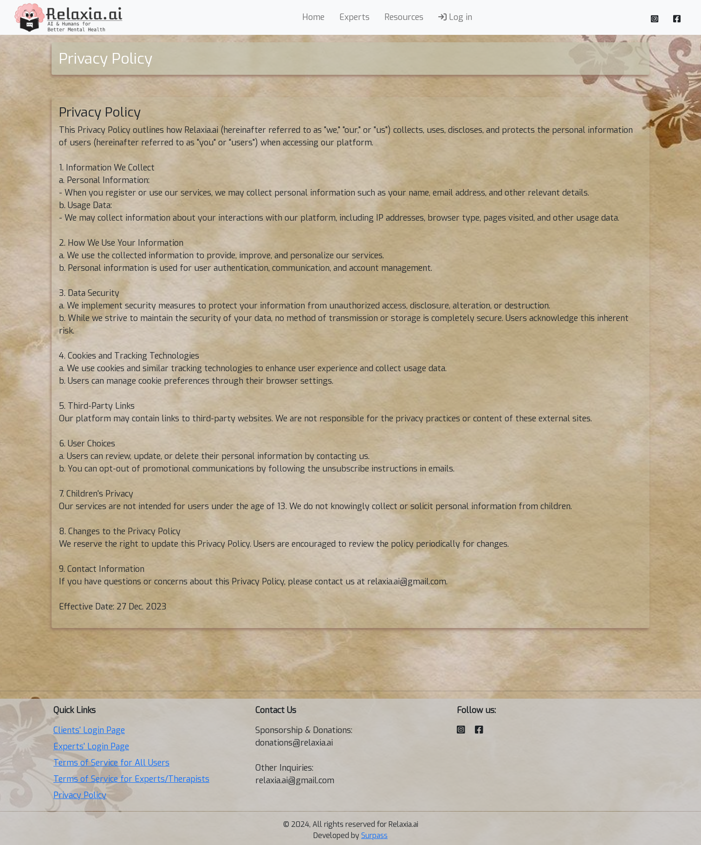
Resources (403, 17)
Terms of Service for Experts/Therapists (131, 779)
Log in (455, 17)
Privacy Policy (79, 795)
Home (313, 17)
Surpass (374, 835)
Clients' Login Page (89, 730)
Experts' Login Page (91, 746)
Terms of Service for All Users (111, 762)
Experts (354, 17)
